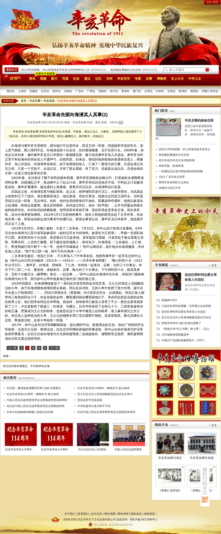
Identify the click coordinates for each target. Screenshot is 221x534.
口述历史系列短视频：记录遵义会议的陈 (186, 306)
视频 (43, 78)
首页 (12, 78)
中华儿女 (194, 78)
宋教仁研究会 (210, 91)
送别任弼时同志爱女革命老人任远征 (184, 311)
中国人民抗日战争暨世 (128, 449)
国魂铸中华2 (169, 300)
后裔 (149, 78)
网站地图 (109, 513)
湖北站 (10, 91)
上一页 (12, 348)
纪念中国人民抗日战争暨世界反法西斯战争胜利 (106, 412)
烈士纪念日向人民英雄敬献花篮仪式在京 (186, 317)
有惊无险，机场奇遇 (171, 165)
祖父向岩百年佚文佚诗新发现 (177, 160)
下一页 (54, 348)
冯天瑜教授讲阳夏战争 (175, 334)
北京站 (45, 91)
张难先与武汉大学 (170, 187)
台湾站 (148, 91)
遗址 (87, 78)
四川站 (114, 91)
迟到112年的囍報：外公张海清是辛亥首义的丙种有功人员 (55, 69)
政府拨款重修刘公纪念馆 (127, 69)
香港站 (125, 91)
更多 (214, 265)
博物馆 (161, 78)
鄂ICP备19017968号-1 (144, 519)
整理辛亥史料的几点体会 (174, 182)
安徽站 (33, 91)
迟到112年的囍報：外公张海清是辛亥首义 (184, 149)
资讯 (32, 78)
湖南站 (102, 91)
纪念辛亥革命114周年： (19, 449)
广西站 (91, 91)
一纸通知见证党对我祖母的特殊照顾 (181, 171)
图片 (54, 78)
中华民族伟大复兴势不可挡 (93, 406)
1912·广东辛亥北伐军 (172, 176)
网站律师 (123, 513)
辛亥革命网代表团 (202, 458)
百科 (109, 78)
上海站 (22, 91)
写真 (65, 78)
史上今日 (177, 78)
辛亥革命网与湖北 (170, 458)
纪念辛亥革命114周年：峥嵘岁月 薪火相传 (103, 388)
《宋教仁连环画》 (170, 490)
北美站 (171, 91)
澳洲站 (194, 91)
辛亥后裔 (34, 100)
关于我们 (69, 513)
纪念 (76, 78)
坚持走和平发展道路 (89, 400)
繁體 (215, 2)
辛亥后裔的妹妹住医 (199, 120)
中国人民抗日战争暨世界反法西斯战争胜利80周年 (37, 400)
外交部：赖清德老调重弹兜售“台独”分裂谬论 (34, 388)
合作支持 (96, 513)
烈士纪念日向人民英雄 (92, 449)
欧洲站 (183, 91)
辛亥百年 (123, 78)
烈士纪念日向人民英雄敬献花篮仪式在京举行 (105, 394)
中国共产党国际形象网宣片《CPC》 (184, 340)
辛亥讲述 (48, 100)
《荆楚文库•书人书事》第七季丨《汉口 (185, 329)
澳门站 (137, 91)
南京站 (56, 91)
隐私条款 (136, 513)
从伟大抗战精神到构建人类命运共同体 (30, 412)
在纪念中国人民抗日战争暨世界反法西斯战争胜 (36, 406)
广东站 (79, 91)
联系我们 (83, 513)
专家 (138, 78)
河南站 (68, 91)
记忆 (98, 78)
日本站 (160, 91)
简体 (209, 2)
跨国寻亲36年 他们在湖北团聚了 (181, 323)
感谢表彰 (149, 513)
